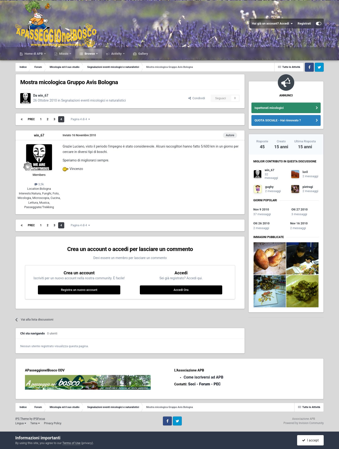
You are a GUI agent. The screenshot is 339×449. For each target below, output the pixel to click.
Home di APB (34, 53)
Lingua (20, 423)
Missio (63, 53)
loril (305, 172)
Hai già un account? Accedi (272, 24)
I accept (310, 440)
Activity (116, 53)
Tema (35, 423)
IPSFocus (39, 418)
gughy (269, 187)
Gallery (142, 53)
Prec (31, 119)
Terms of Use (71, 443)
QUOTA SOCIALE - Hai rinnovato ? (277, 120)
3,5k (39, 184)
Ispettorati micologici (269, 108)
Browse (90, 53)
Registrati (304, 23)
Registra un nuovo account (79, 290)
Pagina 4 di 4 (80, 119)
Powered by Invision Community (303, 423)
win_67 (43, 95)
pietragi (308, 187)
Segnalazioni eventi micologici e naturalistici (93, 100)
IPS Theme (22, 418)
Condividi (196, 98)
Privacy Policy (52, 423)
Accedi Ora (181, 290)
